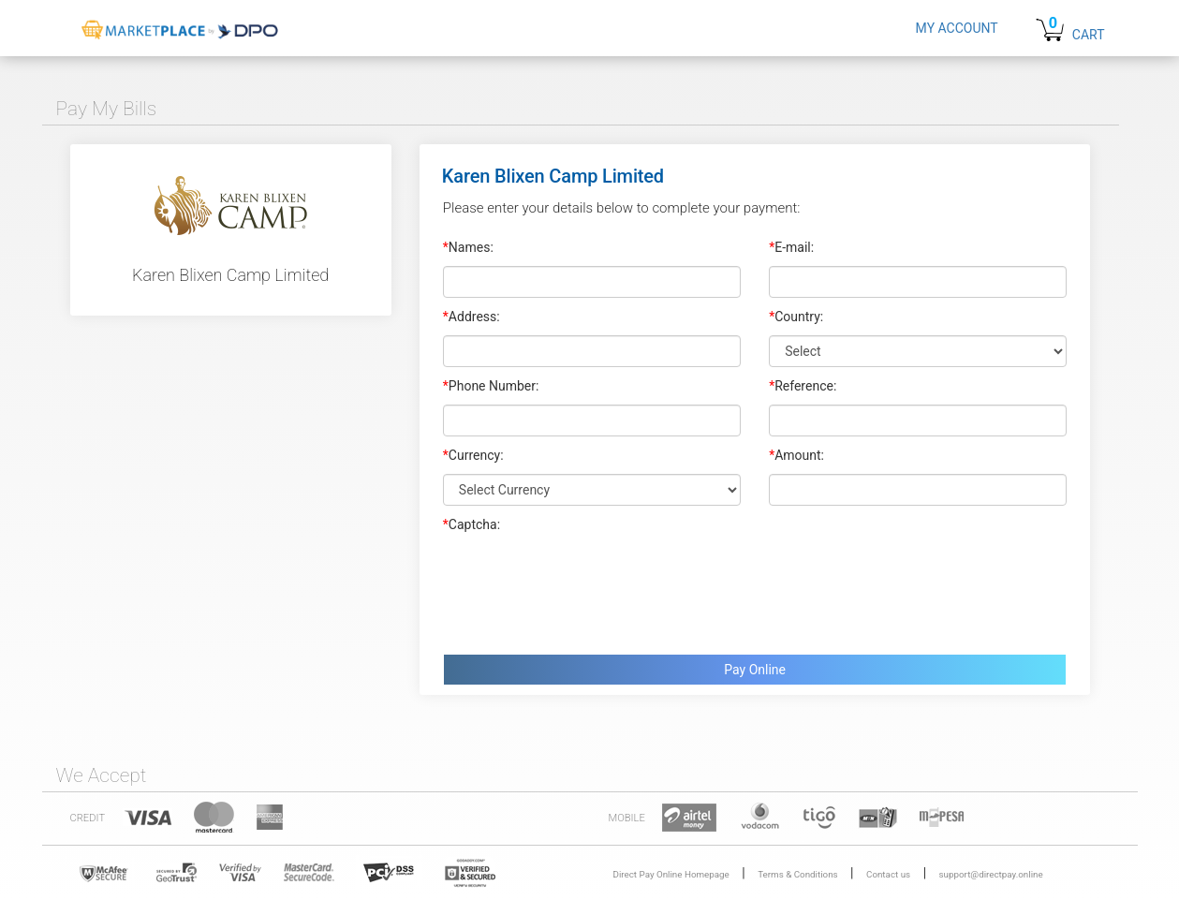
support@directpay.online (991, 874)
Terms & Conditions (797, 874)
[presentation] (585, 589)
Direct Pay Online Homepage (671, 874)
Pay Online (755, 669)
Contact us (888, 874)
